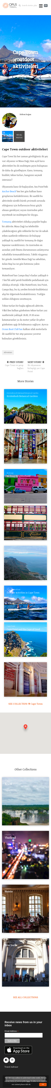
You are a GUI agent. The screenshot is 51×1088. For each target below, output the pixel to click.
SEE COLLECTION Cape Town (25, 703)
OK (43, 1084)
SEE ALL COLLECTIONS (25, 997)
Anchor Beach (9, 191)
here (28, 1081)
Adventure (8, 352)
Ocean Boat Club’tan (12, 329)
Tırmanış (6, 221)
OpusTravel (9, 5)
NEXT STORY (38, 367)
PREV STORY (13, 365)
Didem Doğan (25, 114)
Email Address (11, 1031)
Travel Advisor (11, 1067)
